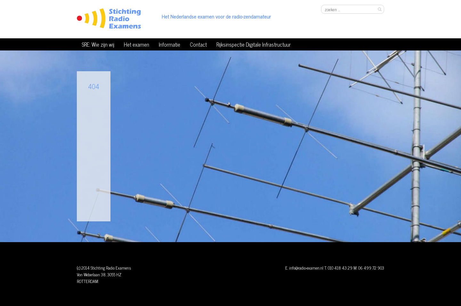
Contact (198, 44)
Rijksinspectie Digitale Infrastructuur (253, 44)
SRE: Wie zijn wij (98, 44)
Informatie (169, 44)
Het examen (136, 44)
